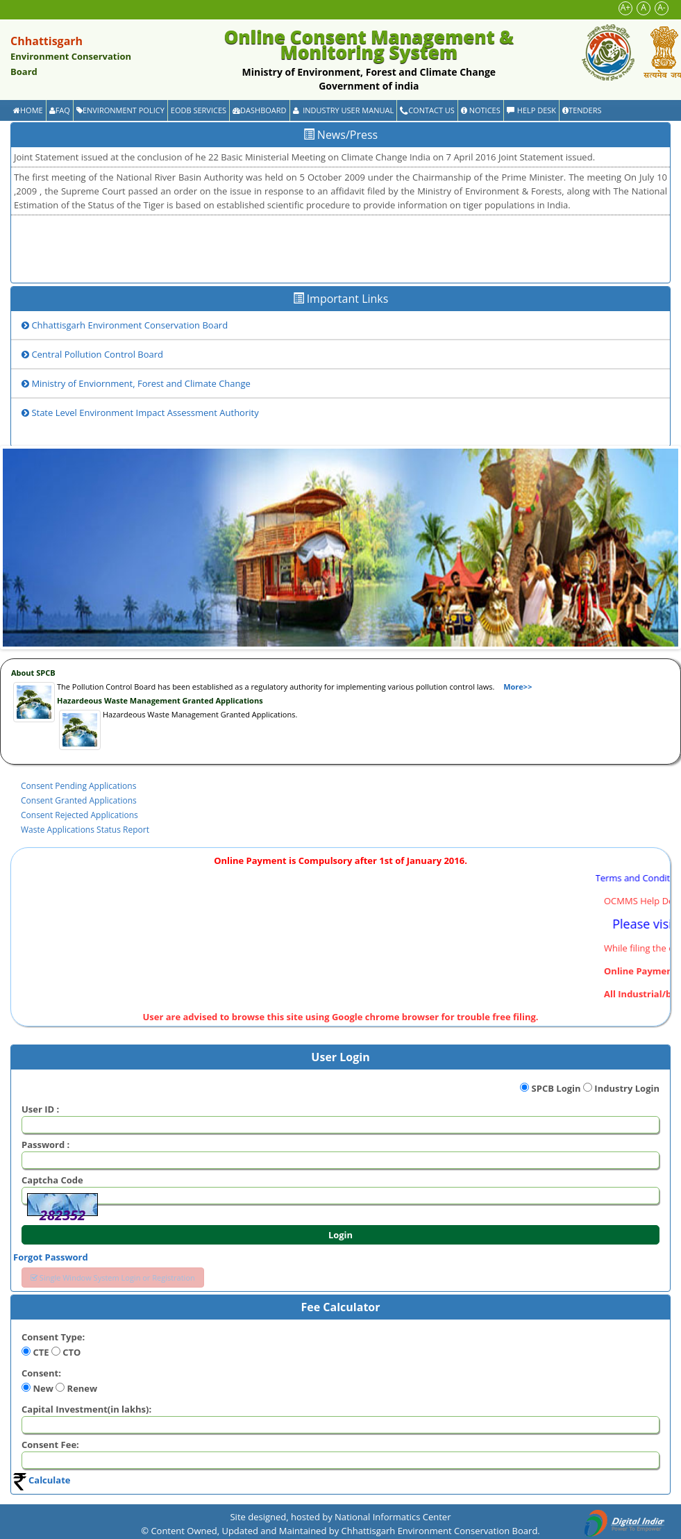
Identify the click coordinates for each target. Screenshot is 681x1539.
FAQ (59, 110)
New (43, 1388)
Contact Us (427, 110)
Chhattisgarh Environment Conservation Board (125, 325)
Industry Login (626, 1088)
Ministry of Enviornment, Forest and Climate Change (136, 383)
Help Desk (531, 110)
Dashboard (259, 110)
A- (661, 7)
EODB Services (198, 110)
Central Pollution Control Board (92, 354)
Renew (82, 1388)
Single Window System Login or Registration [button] (113, 1277)
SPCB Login (556, 1088)
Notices (481, 110)
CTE (41, 1352)
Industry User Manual (343, 110)
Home (28, 110)
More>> (517, 686)
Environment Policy (120, 110)
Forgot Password (50, 1257)
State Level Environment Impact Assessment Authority (140, 412)
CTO (71, 1352)
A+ (625, 7)
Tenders (581, 110)
